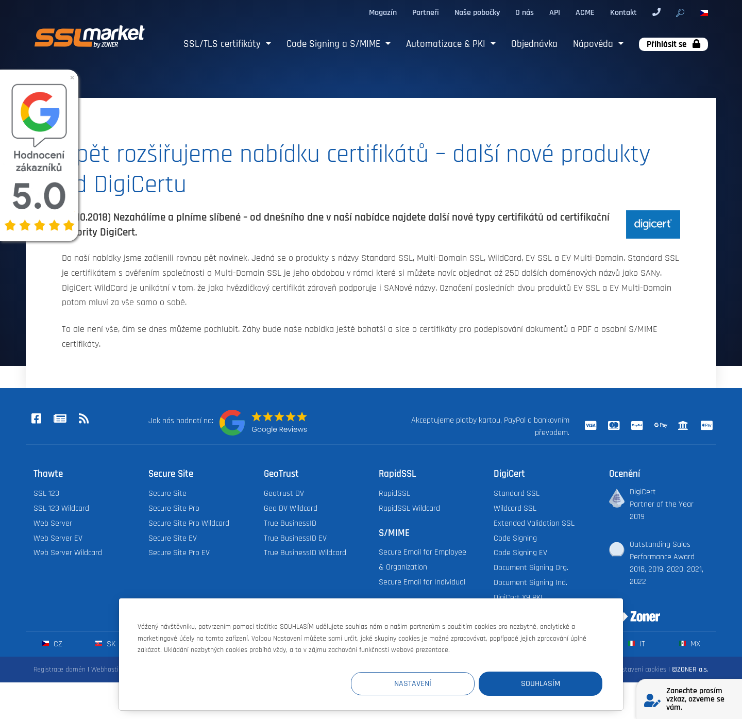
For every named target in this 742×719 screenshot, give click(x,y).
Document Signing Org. (531, 567)
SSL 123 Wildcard (61, 508)
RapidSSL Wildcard (409, 508)
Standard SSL (516, 493)
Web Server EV (57, 538)
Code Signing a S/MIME (334, 44)
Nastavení (412, 683)
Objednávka (534, 44)
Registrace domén (59, 669)
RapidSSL (394, 493)
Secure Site (167, 493)
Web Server (52, 523)
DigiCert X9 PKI (518, 597)
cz (52, 644)
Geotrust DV (284, 493)
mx (689, 644)
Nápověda (594, 44)
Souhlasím (540, 683)
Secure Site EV (172, 538)
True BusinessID (290, 523)
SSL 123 (46, 493)
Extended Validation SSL (534, 523)
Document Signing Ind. (530, 582)
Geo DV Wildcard (290, 508)
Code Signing (515, 538)
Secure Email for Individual (422, 582)
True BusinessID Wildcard (305, 552)
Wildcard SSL (515, 508)
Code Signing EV (520, 552)
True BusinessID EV (295, 538)
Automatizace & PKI (447, 44)
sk (105, 644)
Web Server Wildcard (67, 552)
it (636, 644)
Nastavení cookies (640, 669)
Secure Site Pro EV (179, 552)
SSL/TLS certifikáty (223, 44)
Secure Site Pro (173, 508)
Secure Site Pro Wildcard (188, 523)
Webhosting (108, 669)
